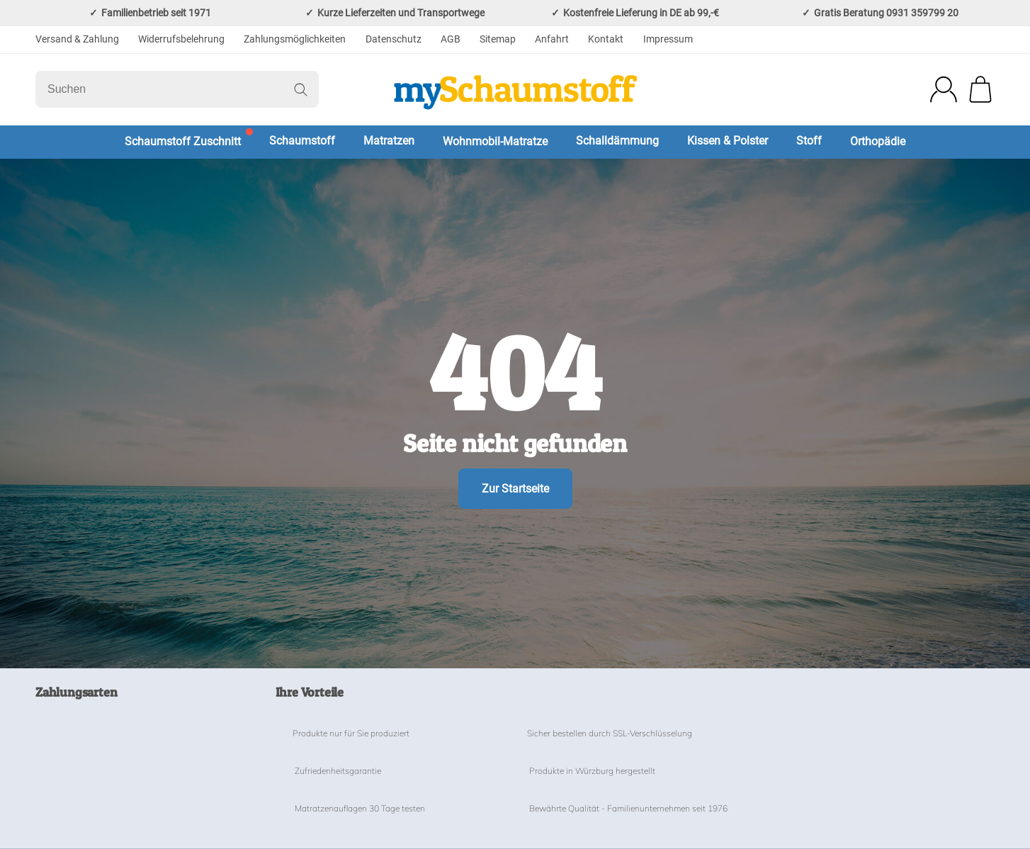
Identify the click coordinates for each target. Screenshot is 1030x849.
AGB (450, 39)
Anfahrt (552, 39)
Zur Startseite (515, 488)
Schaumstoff (302, 140)
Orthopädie (877, 141)
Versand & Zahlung (77, 39)
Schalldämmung (617, 140)
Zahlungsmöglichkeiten (295, 39)
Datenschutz (393, 39)
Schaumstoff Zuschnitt (183, 141)
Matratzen (388, 140)
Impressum (668, 39)
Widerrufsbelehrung (181, 39)
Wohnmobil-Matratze (495, 141)
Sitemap (498, 39)
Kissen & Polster (727, 140)
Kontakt (605, 39)
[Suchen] (177, 89)
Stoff (809, 140)
